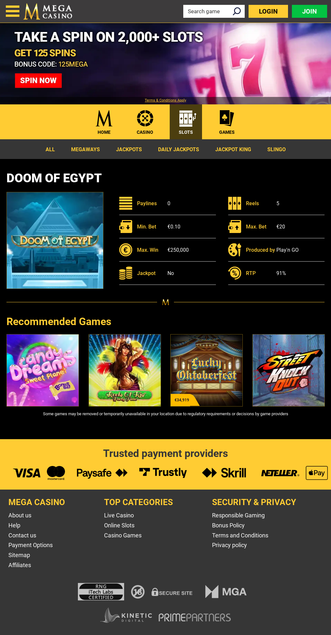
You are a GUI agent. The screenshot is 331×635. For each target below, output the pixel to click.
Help (14, 525)
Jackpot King (233, 149)
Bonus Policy (228, 525)
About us (19, 515)
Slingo (276, 149)
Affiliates (19, 565)
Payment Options (30, 545)
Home (104, 132)
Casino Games (123, 535)
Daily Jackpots (178, 149)
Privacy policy (229, 545)
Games (227, 132)
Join (309, 11)
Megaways (85, 149)
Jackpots (129, 149)
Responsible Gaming (238, 515)
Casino (145, 132)
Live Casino (119, 515)
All (50, 149)
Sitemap (19, 555)
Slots (186, 132)
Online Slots (119, 525)
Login (268, 11)
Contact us (22, 535)
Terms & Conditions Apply (165, 100)
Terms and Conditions (240, 535)
